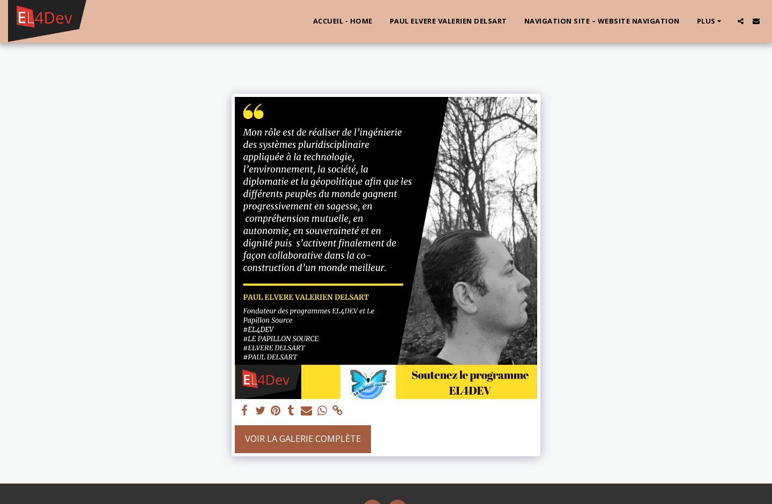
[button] (740, 21)
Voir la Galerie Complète (303, 438)
